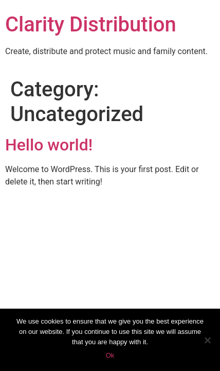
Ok (110, 355)
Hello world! (49, 145)
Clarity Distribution (90, 24)
